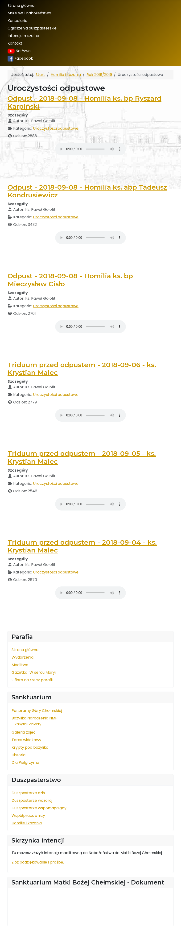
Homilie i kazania (27, 823)
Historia (18, 755)
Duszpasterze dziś (28, 793)
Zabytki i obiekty (28, 724)
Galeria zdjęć (24, 732)
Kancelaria (17, 20)
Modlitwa (20, 665)
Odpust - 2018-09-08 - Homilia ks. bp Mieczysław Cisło (70, 280)
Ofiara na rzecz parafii (32, 680)
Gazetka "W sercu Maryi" (34, 672)
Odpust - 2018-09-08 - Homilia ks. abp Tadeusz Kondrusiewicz (87, 191)
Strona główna (21, 5)
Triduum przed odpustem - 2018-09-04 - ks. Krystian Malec (82, 546)
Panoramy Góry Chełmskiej (37, 710)
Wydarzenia (22, 657)
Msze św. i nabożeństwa (29, 13)
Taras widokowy (26, 740)
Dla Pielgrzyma (25, 762)
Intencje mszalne (23, 35)
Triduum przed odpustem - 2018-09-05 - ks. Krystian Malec (82, 457)
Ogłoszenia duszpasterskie (32, 28)
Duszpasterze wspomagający (39, 808)
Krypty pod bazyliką (30, 747)
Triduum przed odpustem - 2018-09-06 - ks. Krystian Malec (82, 369)
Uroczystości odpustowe (55, 128)
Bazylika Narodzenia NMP (35, 718)
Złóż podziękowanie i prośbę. (38, 862)
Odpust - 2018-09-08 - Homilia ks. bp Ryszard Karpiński (84, 102)
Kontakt (15, 43)
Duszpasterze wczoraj (32, 800)
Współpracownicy (28, 815)
